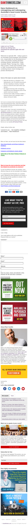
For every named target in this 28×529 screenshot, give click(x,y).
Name (3, 256)
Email (3, 261)
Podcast (13, 16)
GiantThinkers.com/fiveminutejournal (10, 186)
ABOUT (24, 519)
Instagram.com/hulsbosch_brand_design (11, 151)
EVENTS (14, 519)
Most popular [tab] (5, 395)
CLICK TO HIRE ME (14, 447)
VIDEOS (19, 519)
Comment (4, 239)
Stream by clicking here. (8, 48)
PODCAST (8, 519)
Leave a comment (4, 16)
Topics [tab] (12, 395)
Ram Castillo (4, 14)
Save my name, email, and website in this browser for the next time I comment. (12, 273)
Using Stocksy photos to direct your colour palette (13, 419)
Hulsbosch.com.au (6, 148)
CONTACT (14, 521)
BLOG (3, 519)
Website (3, 266)
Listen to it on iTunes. (7, 46)
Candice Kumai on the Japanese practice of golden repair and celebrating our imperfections (14, 409)
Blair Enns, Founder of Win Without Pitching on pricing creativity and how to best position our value (14, 405)
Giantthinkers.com (7, 523)
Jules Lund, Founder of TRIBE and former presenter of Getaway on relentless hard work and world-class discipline (14, 415)
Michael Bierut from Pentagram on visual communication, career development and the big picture (13, 400)
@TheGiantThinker (6, 112)
